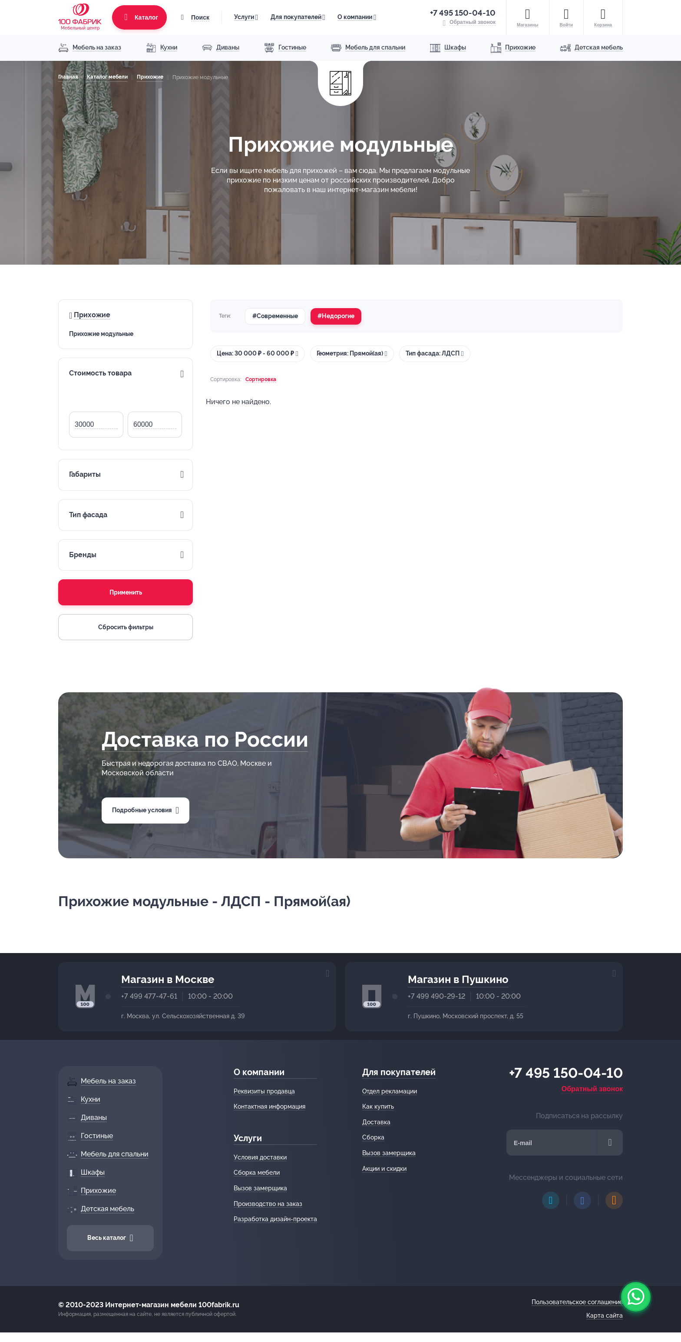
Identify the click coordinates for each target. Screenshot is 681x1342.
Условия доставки (260, 1157)
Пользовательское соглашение (577, 1302)
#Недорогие (335, 315)
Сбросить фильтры (125, 627)
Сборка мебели (257, 1172)
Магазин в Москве (167, 979)
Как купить (378, 1106)
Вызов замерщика (260, 1188)
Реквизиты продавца (264, 1091)
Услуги (244, 16)
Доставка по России (205, 739)
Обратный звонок (592, 1089)
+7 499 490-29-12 (436, 996)
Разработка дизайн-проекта (275, 1219)
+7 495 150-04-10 (463, 12)
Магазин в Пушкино (458, 979)
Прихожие (150, 77)
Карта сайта (604, 1315)
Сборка (373, 1137)
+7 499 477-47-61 (149, 996)
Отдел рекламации (389, 1091)
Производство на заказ (268, 1203)
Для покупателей (296, 16)
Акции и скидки (384, 1168)
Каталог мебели (107, 77)
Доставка (376, 1122)
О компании (354, 16)
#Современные (275, 315)
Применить (125, 592)
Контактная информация (269, 1106)
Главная (68, 77)
